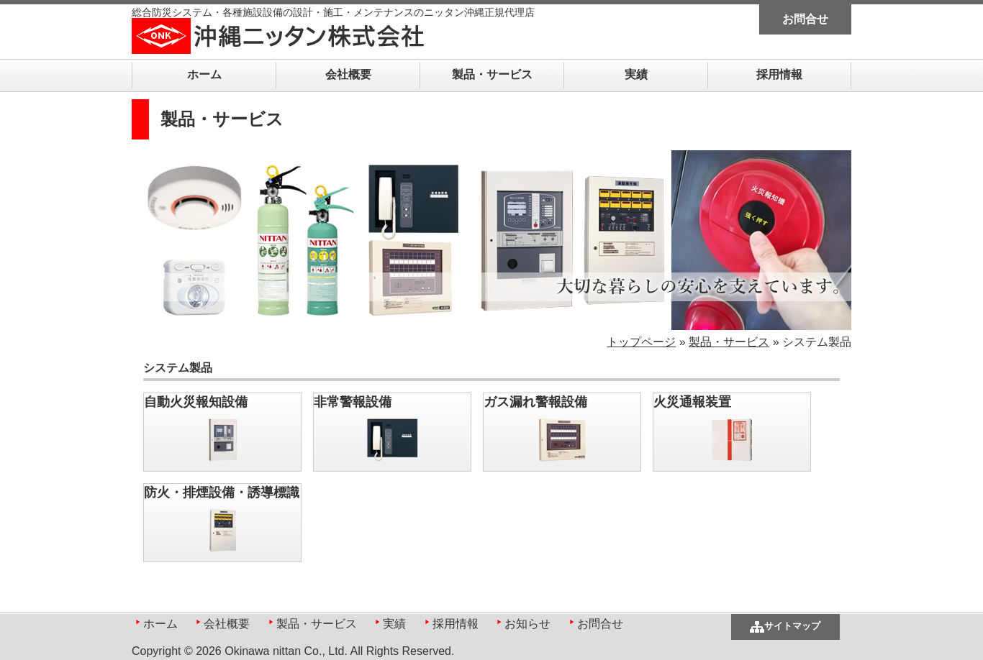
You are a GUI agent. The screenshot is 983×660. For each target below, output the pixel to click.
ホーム (204, 74)
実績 (636, 74)
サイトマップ (792, 625)
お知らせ (527, 624)
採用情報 (779, 74)
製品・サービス (492, 74)
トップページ (641, 342)
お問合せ (805, 19)
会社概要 (348, 74)
